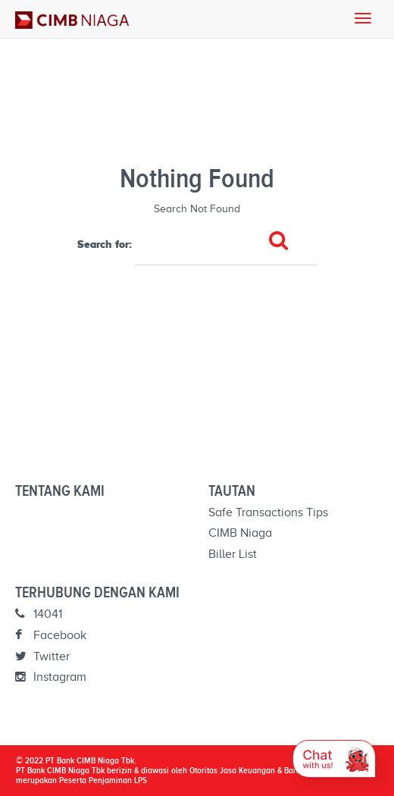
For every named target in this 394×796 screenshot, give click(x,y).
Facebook (50, 635)
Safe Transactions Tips (268, 512)
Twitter (42, 656)
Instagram (50, 677)
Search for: (104, 244)
